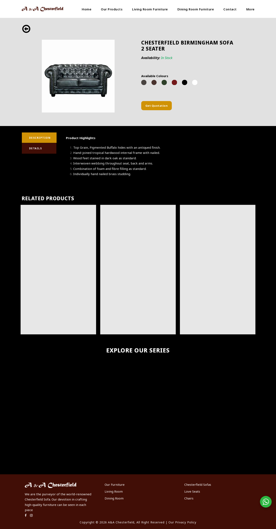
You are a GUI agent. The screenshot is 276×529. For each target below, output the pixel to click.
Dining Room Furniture (195, 9)
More (250, 9)
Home (86, 9)
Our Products (112, 9)
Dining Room (114, 498)
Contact (230, 9)
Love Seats (192, 491)
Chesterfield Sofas (197, 484)
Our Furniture (115, 484)
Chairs (188, 498)
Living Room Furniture (150, 9)
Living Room (114, 491)
